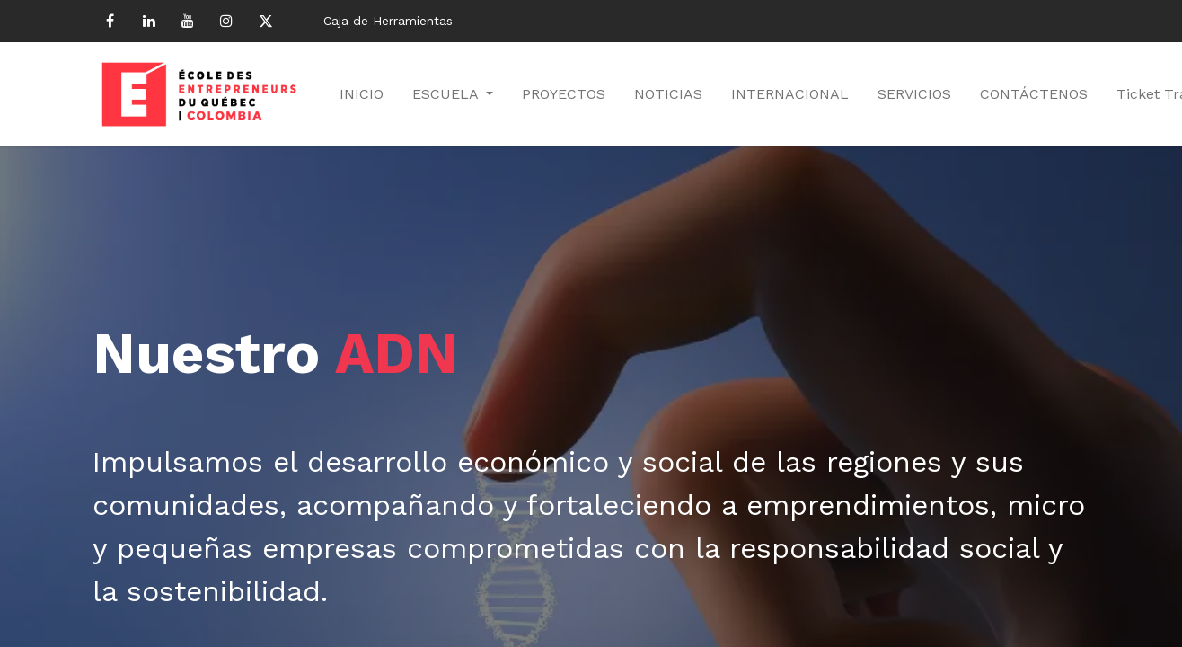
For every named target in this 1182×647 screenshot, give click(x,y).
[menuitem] (361, 94)
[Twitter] (265, 20)
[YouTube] (187, 20)
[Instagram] (226, 20)
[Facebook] (109, 20)
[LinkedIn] (149, 20)
